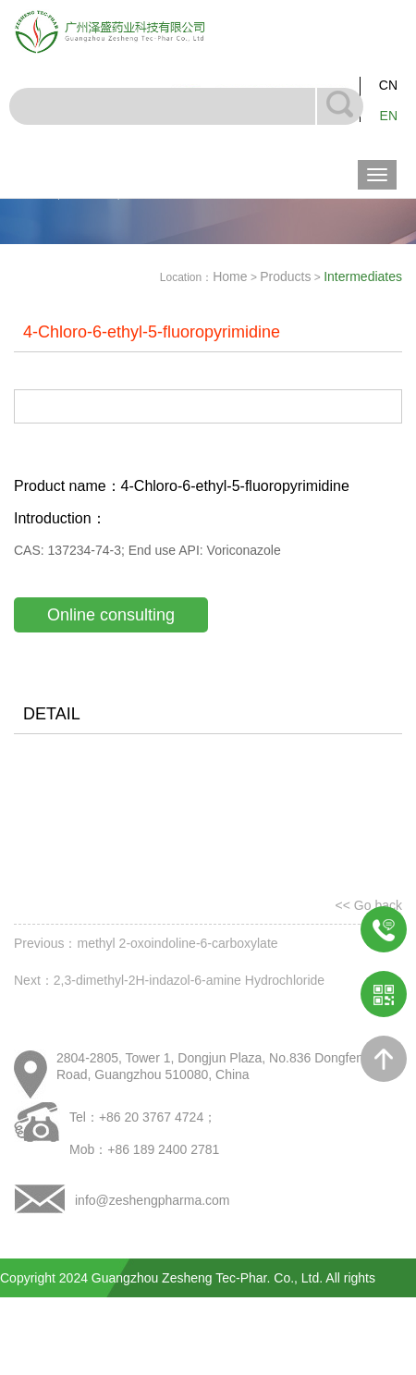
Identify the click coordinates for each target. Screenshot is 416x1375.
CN (388, 85)
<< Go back (369, 905)
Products (285, 276)
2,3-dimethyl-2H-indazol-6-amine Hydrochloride (189, 980)
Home (230, 276)
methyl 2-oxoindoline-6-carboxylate (177, 943)
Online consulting (111, 615)
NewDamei (384, 1355)
